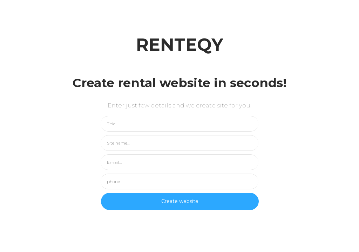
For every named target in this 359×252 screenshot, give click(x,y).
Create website (179, 201)
